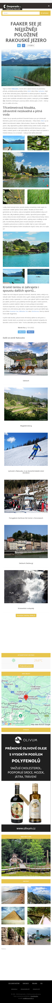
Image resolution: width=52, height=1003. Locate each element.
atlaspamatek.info (25, 989)
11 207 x (31, 45)
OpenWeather (34, 996)
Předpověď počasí (26, 666)
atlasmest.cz (14, 989)
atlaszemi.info (36, 989)
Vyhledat (44, 13)
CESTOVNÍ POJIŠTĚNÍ (13, 983)
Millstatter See (23, 311)
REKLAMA (34, 983)
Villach (43, 121)
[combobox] (21, 13)
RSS (41, 983)
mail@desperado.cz (28, 998)
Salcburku (41, 91)
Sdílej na (22, 332)
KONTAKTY (26, 983)
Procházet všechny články (26, 615)
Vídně (29, 91)
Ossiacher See (14, 311)
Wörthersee (35, 311)
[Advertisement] (26, 635)
